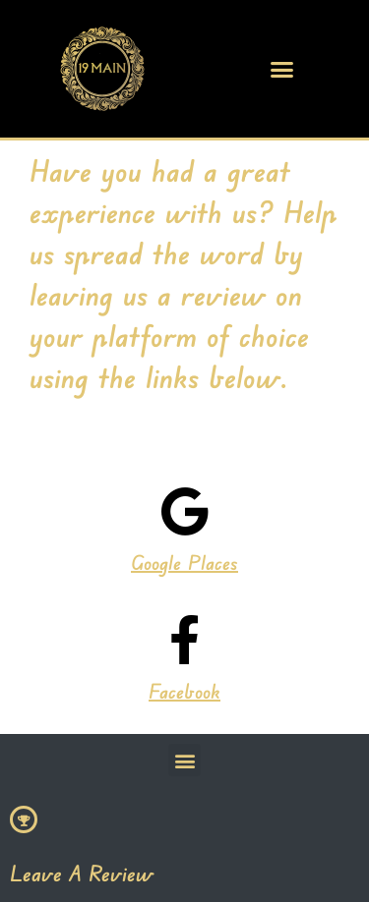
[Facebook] (185, 639)
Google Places (184, 562)
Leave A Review (82, 873)
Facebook (184, 691)
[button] (281, 68)
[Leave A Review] (23, 819)
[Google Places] (185, 511)
